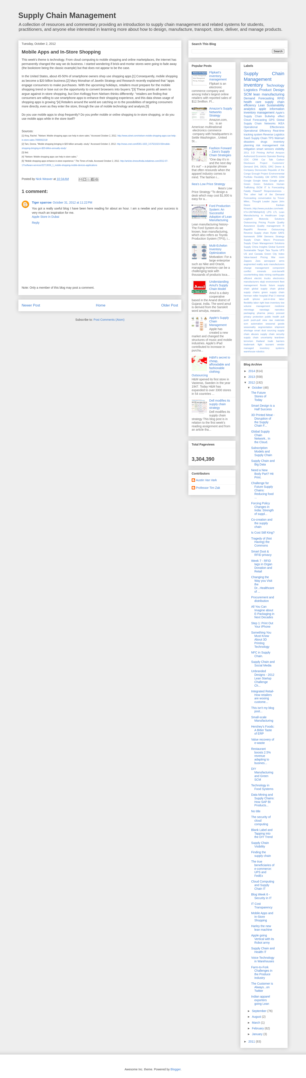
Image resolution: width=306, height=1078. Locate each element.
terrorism (248, 341)
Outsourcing (250, 222)
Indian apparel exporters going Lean (260, 1000)
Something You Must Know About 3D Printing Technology (261, 639)
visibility (279, 149)
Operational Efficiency (257, 130)
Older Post (169, 305)
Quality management (268, 226)
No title (256, 811)
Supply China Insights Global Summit (264, 247)
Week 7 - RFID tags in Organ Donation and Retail (261, 566)
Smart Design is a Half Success (263, 407)
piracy (270, 313)
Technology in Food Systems (262, 787)
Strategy (279, 236)
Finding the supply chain (261, 853)
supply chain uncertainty (258, 337)
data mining (265, 274)
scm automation (253, 323)
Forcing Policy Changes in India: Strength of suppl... (262, 509)
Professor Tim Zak (208, 487)
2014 (252, 371)
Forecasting (260, 119)
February (258, 1028)
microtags (249, 309)
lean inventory (272, 302)
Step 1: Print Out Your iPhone (262, 624)
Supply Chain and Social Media (263, 663)
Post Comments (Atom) (109, 319)
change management (256, 268)
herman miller (251, 295)
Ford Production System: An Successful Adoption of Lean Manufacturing (220, 213)
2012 (252, 382)
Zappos (248, 261)
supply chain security (272, 334)
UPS (281, 250)
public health (272, 316)
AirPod (270, 152)
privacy (247, 316)
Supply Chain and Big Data (263, 462)
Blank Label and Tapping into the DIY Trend (262, 833)
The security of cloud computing (261, 820)
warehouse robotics (254, 351)
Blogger (175, 1069)
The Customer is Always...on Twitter (262, 987)
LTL (275, 212)
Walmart (279, 138)
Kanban (280, 205)
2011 (246, 152)
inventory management (259, 112)
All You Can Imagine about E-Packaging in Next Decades (262, 612)
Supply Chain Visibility (260, 844)
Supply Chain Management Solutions (264, 243)
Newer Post (31, 305)
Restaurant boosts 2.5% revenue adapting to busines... (261, 756)
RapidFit (248, 229)
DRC (270, 166)
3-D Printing (258, 152)
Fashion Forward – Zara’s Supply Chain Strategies (220, 151)
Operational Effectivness (264, 127)
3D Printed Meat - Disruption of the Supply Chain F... (263, 420)
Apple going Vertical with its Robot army (262, 939)
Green (247, 184)
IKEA (281, 123)
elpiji (262, 281)
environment (272, 281)
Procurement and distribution (262, 599)
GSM (281, 177)
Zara (257, 261)
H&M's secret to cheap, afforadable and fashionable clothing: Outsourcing (211, 366)
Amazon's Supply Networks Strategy (220, 112)
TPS (271, 138)
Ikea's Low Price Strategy (208, 184)
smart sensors (265, 149)
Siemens (268, 236)
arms (281, 261)
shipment (279, 327)
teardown (279, 337)
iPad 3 (272, 295)
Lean (261, 105)
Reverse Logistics (273, 134)
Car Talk (267, 159)
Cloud (247, 119)
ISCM (259, 187)
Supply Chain (259, 138)
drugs (264, 141)
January (257, 1034)
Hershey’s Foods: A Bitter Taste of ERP (262, 730)
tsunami (269, 344)
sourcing (271, 330)
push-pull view (259, 320)
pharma (261, 313)
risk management (267, 145)
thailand (260, 341)
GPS (272, 119)
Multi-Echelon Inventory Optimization (218, 249)
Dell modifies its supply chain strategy (219, 404)
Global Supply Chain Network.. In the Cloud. (260, 437)
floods (263, 285)
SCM (248, 94)
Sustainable (250, 250)
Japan (274, 201)
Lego (281, 215)
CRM (255, 159)
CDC (246, 159)
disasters (249, 141)
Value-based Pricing (256, 257)
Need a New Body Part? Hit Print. (262, 473)
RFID (280, 98)
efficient (248, 278)
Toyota (274, 250)
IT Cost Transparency (261, 905)
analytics (249, 109)
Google (247, 180)
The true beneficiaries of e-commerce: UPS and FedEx (262, 868)
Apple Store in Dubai (45, 216)
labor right (259, 302)
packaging (249, 313)
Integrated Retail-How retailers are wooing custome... (262, 697)
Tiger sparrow (41, 202)
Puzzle (271, 222)
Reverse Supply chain (256, 233)
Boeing (280, 156)
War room (277, 257)
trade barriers (276, 341)
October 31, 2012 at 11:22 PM (72, 202)
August (257, 1016)
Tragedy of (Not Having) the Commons (261, 542)
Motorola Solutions (271, 219)
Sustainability (276, 105)
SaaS (247, 138)
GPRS (274, 177)
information (277, 109)
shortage (248, 330)
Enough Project (260, 173)
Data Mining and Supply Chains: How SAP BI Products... (262, 800)
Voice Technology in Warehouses (262, 959)
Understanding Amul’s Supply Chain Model (219, 285)
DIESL (263, 166)
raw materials (276, 320)
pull (282, 316)
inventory (253, 85)
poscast (280, 313)
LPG (269, 212)
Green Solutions (263, 184)
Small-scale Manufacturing (262, 718)
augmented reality (253, 264)
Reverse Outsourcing (271, 229)
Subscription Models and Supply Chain (261, 451)
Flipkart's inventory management (218, 76)
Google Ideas (260, 180)
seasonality (250, 327)
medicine (279, 306)
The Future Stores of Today (258, 396)
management (263, 306)
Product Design (271, 90)
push (246, 320)
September (259, 1011)
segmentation (265, 327)
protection (258, 316)
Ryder (273, 233)
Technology (275, 85)
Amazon (280, 152)
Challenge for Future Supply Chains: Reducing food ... (262, 490)
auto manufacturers (274, 264)
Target (261, 250)
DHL (256, 166)
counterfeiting (251, 274)
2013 (252, 376)
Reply (36, 222)
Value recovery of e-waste (262, 741)
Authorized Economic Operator (260, 156)
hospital (263, 295)
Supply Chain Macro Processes (264, 240)
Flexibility (259, 177)
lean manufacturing (268, 94)
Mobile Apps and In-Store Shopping (262, 916)
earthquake (278, 274)
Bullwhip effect (274, 116)
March (256, 1022)
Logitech (248, 219)
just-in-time (269, 299)
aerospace (269, 261)
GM (267, 177)
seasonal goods (274, 323)
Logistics (251, 90)
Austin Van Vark (206, 480)
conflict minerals (255, 271)
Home (100, 305)
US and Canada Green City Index (264, 254)
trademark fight (253, 344)
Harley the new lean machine (261, 927)
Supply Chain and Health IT (263, 950)
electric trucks (262, 278)
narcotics (279, 309)
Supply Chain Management (67, 15)
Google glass (277, 180)
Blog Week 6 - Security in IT (261, 896)
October (257, 387)
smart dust (260, 330)
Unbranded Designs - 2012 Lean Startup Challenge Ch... (262, 678)
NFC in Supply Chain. (260, 654)
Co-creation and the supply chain (261, 523)
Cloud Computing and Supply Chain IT (262, 885)
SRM (259, 236)
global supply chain (264, 288)
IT (265, 187)
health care (252, 102)
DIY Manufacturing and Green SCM (262, 774)
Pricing (262, 222)
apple (262, 109)
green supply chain (273, 292)
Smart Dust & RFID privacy (261, 553)
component (278, 268)
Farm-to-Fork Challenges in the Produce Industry (261, 973)
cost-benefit (278, 271)
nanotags (264, 309)
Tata (267, 250)
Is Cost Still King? (263, 532)
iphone (256, 299)
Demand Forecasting (259, 98)
